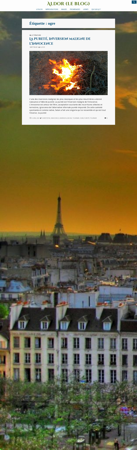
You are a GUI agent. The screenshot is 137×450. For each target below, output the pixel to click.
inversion (63, 118)
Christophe (46, 118)
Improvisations (52, 9)
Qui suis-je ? (96, 9)
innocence (55, 118)
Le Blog (39, 9)
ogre (82, 118)
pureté (86, 118)
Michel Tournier (73, 118)
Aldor (42, 47)
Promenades (75, 9)
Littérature (36, 35)
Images (64, 9)
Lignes (85, 9)
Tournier (93, 118)
